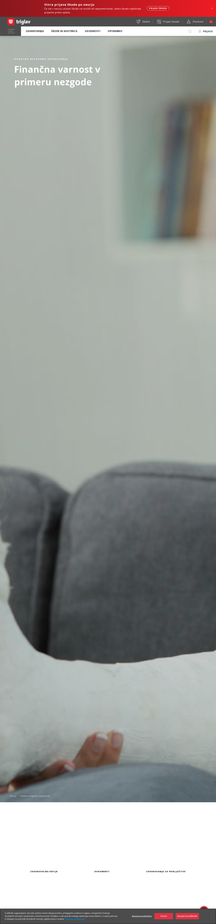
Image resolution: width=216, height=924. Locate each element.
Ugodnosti (92, 31)
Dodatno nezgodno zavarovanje (35, 796)
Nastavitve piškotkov (142, 916)
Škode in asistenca (64, 31)
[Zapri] (211, 916)
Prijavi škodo (158, 8)
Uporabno (115, 31)
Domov (13, 796)
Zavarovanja (35, 31)
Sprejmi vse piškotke (187, 916)
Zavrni (163, 916)
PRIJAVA (208, 31)
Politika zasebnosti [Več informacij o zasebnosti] (75, 919)
